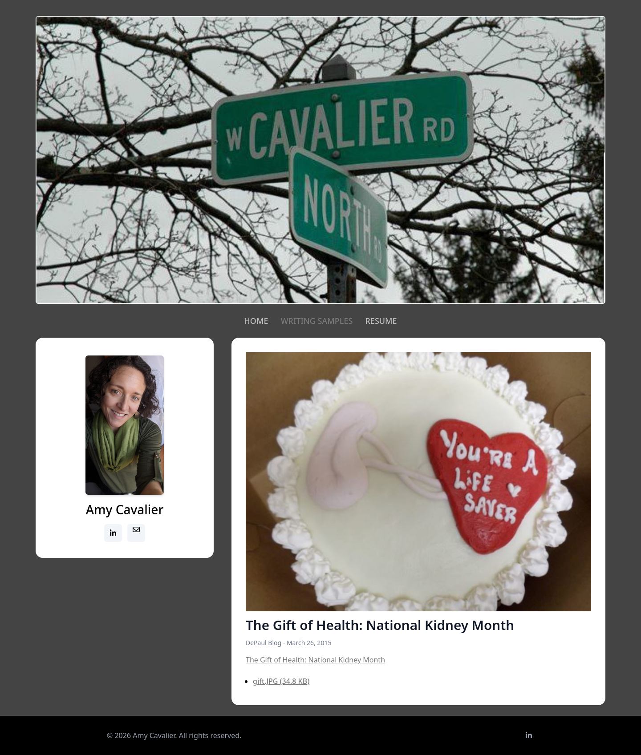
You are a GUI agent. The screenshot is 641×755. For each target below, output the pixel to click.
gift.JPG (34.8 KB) (281, 681)
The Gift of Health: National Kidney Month (315, 660)
